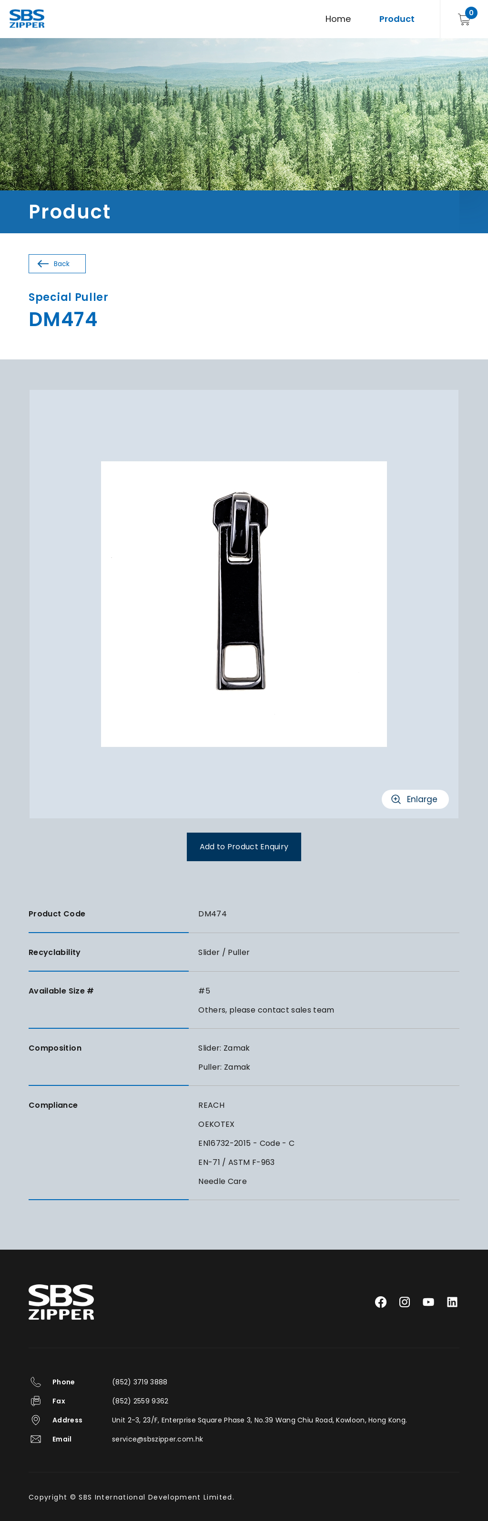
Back (62, 263)
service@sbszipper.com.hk (157, 1439)
